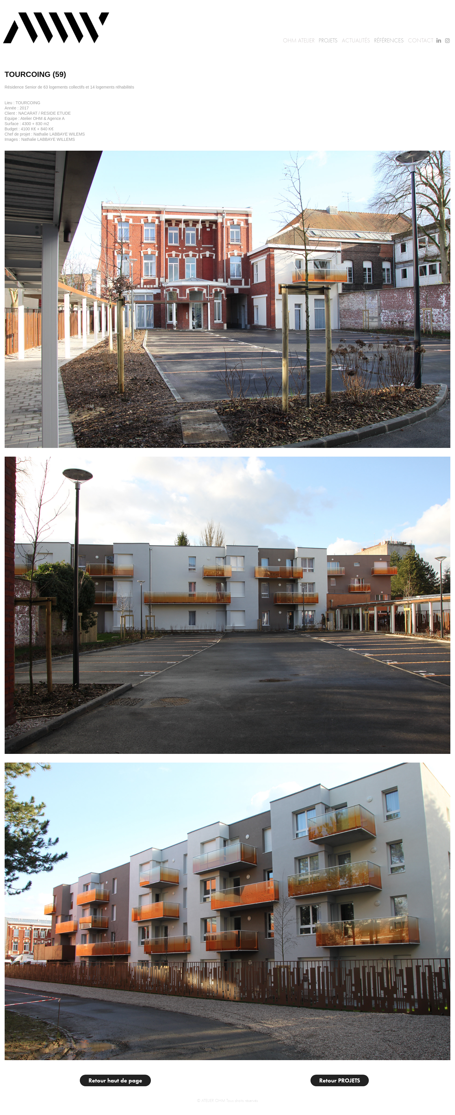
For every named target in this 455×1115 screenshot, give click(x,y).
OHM (290, 40)
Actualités (356, 40)
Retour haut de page (115, 1080)
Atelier (306, 40)
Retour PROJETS (339, 1080)
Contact (420, 40)
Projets (328, 40)
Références (389, 40)
